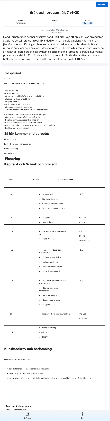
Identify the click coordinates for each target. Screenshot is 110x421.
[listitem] (27, 415)
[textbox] (54, 227)
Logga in (102, 5)
